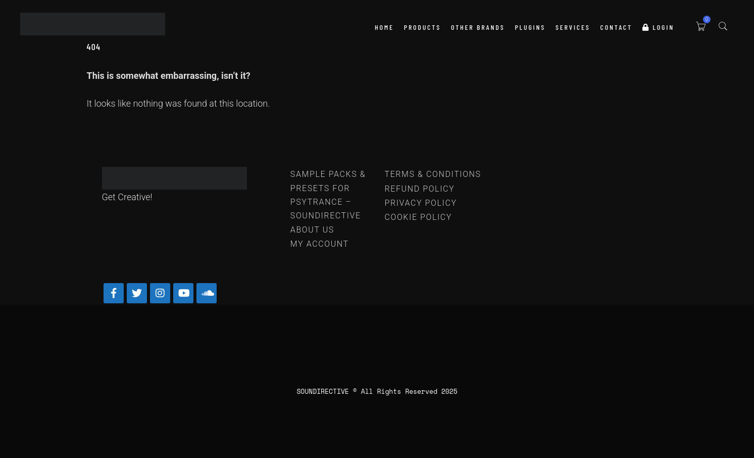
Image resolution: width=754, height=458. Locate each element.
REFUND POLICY (419, 189)
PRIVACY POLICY (420, 203)
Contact (616, 27)
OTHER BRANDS (478, 27)
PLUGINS (530, 27)
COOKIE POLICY (418, 217)
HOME (384, 27)
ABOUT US (312, 230)
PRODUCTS (422, 27)
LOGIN (658, 27)
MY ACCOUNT (319, 244)
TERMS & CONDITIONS (432, 174)
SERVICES (573, 27)
